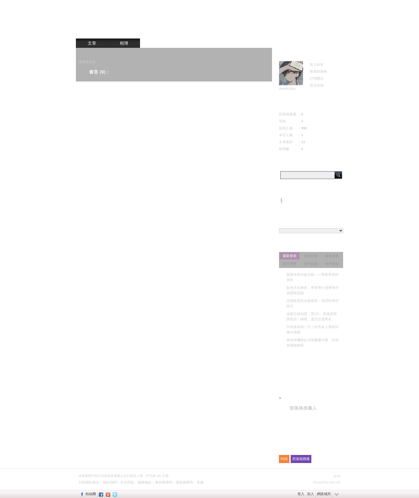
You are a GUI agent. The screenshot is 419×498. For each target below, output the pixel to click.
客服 (200, 482)
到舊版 (263, 20)
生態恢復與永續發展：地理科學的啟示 (312, 303)
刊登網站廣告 (89, 482)
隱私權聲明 (184, 482)
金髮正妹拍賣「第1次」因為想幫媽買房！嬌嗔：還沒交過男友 (311, 316)
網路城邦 (324, 494)
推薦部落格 (318, 71)
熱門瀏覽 (290, 264)
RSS (284, 459)
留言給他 (317, 85)
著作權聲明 (163, 482)
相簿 (124, 43)
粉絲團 (91, 494)
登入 (300, 494)
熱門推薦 (332, 264)
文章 (92, 43)
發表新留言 (87, 62)
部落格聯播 (301, 459)
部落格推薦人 (303, 408)
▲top (336, 476)
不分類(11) (292, 201)
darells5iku (287, 89)
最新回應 (311, 256)
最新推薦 (332, 256)
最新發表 (290, 256)
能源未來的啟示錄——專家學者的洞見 (312, 277)
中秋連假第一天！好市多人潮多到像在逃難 (312, 329)
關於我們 (110, 482)
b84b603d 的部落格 (205, 18)
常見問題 (127, 482)
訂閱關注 (317, 78)
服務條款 (145, 482)
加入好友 (317, 65)
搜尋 (338, 175)
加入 (310, 494)
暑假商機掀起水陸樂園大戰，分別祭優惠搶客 (312, 342)
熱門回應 (311, 264)
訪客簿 (156, 43)
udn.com (334, 482)
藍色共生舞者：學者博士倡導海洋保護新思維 (312, 290)
